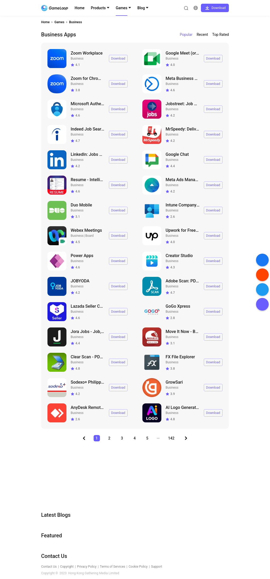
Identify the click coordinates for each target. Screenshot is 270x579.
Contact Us (49, 566)
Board (89, 236)
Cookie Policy (138, 566)
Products (98, 8)
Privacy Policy (87, 566)
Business (75, 22)
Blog (141, 8)
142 (171, 438)
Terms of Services (112, 566)
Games (121, 8)
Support (156, 566)
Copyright (67, 566)
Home (80, 8)
